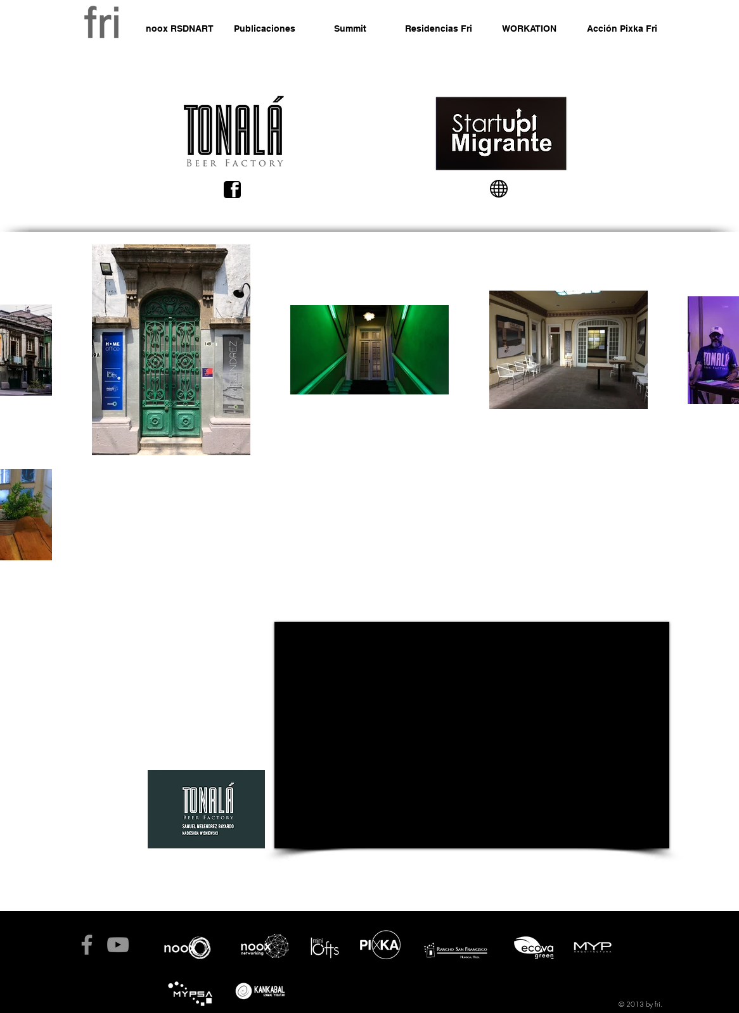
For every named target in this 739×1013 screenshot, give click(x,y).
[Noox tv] (118, 944)
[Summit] (350, 29)
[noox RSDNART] (179, 29)
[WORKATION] (529, 29)
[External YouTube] (471, 735)
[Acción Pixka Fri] (622, 29)
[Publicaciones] (264, 29)
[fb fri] (87, 944)
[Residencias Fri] (438, 29)
